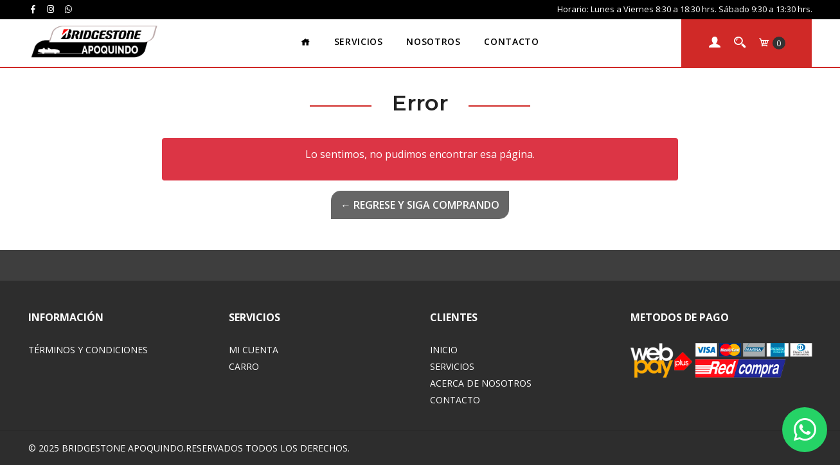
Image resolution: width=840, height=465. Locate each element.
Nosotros (433, 41)
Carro (244, 366)
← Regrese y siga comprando (420, 205)
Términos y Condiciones (88, 350)
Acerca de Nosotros (481, 383)
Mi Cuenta (253, 350)
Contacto (511, 41)
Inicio (444, 350)
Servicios (358, 41)
